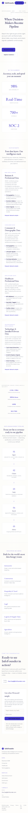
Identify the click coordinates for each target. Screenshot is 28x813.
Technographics (6, 768)
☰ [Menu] (25, 3)
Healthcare (5, 765)
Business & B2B (6, 760)
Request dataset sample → (12, 216)
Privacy (12, 805)
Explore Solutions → (9, 54)
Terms (17, 805)
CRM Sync (4, 783)
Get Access (19, 3)
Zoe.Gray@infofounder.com (16, 682)
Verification (5, 778)
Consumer (4, 763)
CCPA (24, 805)
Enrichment (5, 780)
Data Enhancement (7, 775)
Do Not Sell (21, 807)
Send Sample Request (14, 719)
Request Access (8, 49)
